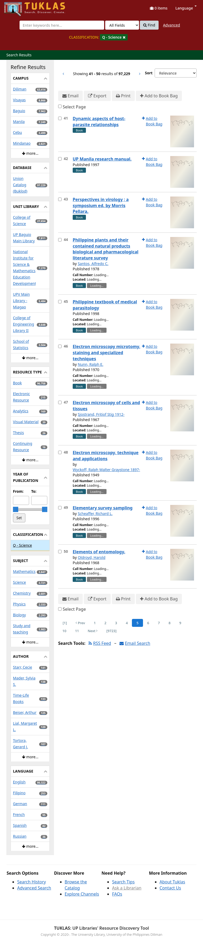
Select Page (74, 107)
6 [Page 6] (148, 622)
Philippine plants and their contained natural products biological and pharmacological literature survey (106, 249)
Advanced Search (34, 888)
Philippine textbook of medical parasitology (105, 305)
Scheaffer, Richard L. (95, 513)
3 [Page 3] (116, 622)
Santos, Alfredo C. (93, 263)
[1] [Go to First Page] (65, 622)
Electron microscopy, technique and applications (106, 456)
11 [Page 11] (77, 630)
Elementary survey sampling (102, 508)
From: (18, 491)
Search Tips (123, 882)
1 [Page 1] (95, 622)
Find (149, 25)
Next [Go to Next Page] (93, 630)
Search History (31, 882)
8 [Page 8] (169, 622)
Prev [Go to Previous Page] (80, 622)
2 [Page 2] (105, 622)
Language (186, 8)
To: (33, 491)
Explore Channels (82, 894)
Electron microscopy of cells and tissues (106, 406)
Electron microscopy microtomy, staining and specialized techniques (106, 353)
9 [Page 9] (180, 622)
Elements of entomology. (99, 552)
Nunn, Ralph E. (90, 364)
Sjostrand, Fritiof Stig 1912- (101, 414)
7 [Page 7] (159, 622)
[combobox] (62, 25)
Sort (149, 72)
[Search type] (122, 25)
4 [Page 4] (127, 622)
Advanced (171, 25)
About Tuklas (172, 882)
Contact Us (170, 888)
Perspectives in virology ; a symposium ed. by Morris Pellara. (101, 206)
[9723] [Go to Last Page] (111, 630)
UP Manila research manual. (102, 159)
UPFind (17, 6)
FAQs (117, 894)
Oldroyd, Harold (91, 557)
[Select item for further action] (60, 118)
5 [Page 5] (137, 622)
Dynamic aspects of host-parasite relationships (99, 121)
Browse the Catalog (76, 885)
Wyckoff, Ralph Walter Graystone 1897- (106, 469)
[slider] (15, 509)
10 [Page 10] (64, 630)
